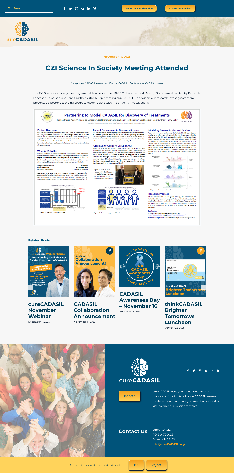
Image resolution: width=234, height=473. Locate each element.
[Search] (9, 8)
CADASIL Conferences (131, 83)
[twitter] (70, 8)
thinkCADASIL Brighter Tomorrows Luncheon (183, 313)
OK (136, 465)
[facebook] (64, 8)
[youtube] (82, 8)
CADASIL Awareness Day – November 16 (139, 300)
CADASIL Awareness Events (101, 83)
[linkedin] (88, 8)
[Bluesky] (94, 8)
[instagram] (76, 8)
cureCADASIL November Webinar (46, 310)
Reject (156, 465)
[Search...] (29, 8)
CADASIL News (154, 83)
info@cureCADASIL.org (169, 444)
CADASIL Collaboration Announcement (94, 310)
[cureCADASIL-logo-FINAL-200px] (21, 22)
